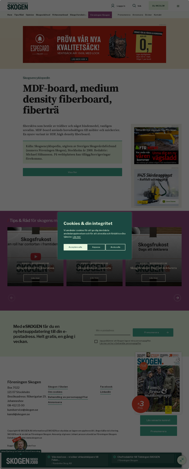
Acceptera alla (114, 246)
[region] (94, 234)
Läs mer (77, 237)
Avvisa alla (91, 246)
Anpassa (72, 246)
